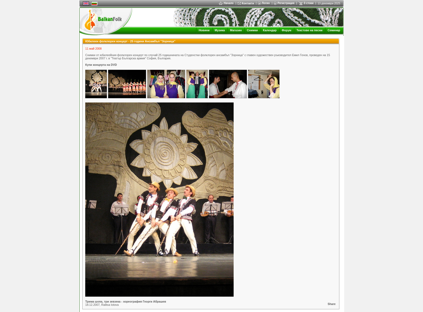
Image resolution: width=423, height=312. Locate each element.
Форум (286, 30)
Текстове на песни (309, 30)
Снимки (252, 30)
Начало (226, 3)
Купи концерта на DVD (101, 64)
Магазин (236, 30)
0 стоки (308, 3)
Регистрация (286, 3)
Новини (204, 30)
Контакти (248, 3)
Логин (266, 3)
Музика (220, 30)
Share (332, 304)
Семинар (334, 30)
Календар (270, 30)
